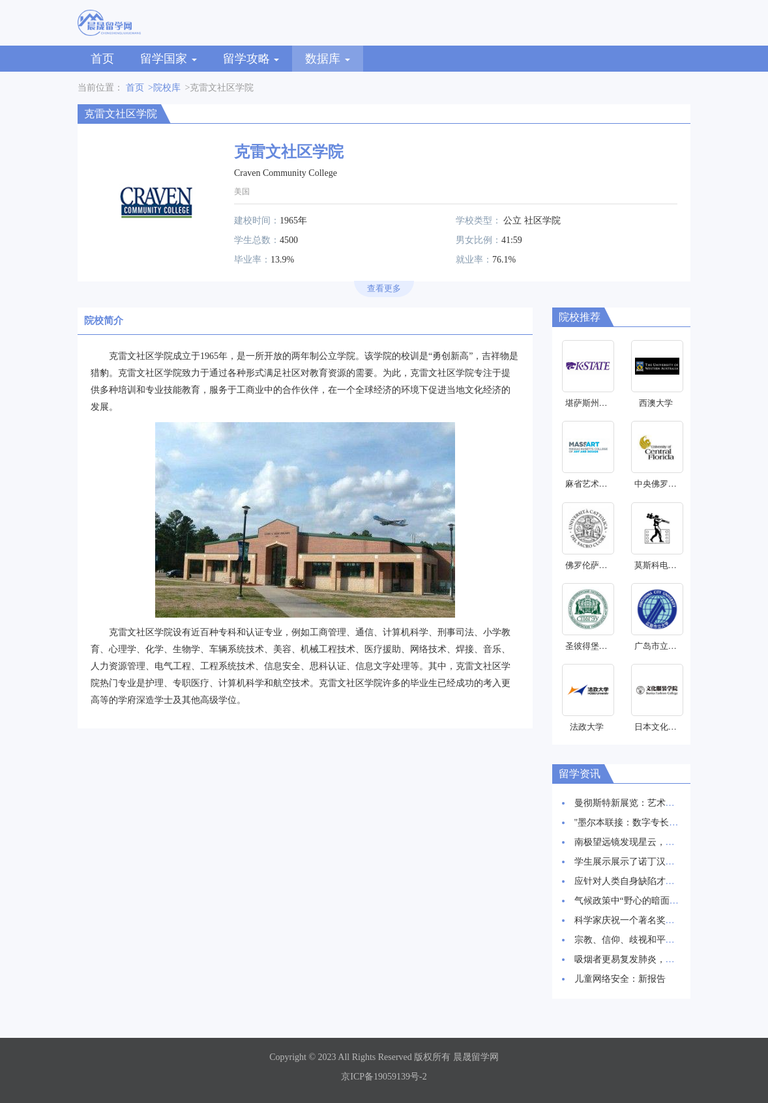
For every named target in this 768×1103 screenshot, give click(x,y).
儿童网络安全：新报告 (620, 979)
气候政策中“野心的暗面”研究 (633, 901)
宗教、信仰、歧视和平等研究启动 (642, 940)
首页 (102, 58)
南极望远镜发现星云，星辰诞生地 (642, 842)
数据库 (327, 58)
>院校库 (164, 88)
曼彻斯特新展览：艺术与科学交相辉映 (652, 803)
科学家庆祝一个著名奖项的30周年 (642, 920)
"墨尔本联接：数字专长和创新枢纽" (646, 822)
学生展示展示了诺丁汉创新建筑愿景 (647, 862)
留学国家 (168, 58)
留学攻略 (251, 58)
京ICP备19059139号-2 (383, 1077)
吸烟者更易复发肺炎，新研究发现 (642, 959)
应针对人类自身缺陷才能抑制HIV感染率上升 (664, 881)
